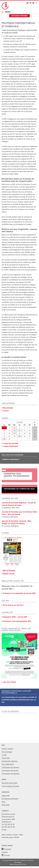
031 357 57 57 (10, 824)
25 (19, 436)
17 (14, 433)
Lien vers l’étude (9, 682)
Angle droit (5, 796)
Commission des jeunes (10, 771)
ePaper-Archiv (8, 574)
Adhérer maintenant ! (11, 459)
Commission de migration (10, 774)
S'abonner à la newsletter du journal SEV (19, 593)
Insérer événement (10, 446)
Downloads (5, 805)
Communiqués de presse (10, 786)
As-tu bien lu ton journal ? (13, 605)
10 (14, 430)
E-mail (4, 830)
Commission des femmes (10, 767)
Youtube (7, 855)
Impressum (24, 860)
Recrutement (8, 408)
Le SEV (4, 755)
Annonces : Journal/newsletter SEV (17, 621)
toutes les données (10, 444)
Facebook (7, 849)
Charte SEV (6, 758)
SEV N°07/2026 (9, 571)
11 (19, 430)
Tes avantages (7, 752)
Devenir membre (19, 16)
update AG (19, 864)
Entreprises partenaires (10, 799)
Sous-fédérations (8, 764)
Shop (3, 802)
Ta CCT (6, 411)
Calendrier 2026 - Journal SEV (15, 617)
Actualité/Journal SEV (10, 783)
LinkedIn (5, 852)
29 (4, 439)
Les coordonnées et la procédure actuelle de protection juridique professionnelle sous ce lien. (19, 699)
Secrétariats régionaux (10, 761)
